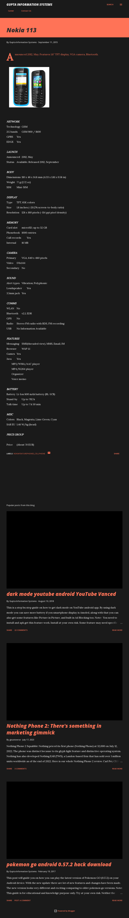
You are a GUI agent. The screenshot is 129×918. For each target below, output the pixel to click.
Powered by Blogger (64, 911)
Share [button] (116, 453)
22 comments (20, 630)
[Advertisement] (64, 482)
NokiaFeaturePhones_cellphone (29, 453)
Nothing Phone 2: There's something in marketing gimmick (54, 729)
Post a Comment (22, 900)
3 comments (20, 768)
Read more (117, 630)
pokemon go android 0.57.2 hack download (59, 864)
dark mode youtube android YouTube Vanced (61, 593)
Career (9, 11)
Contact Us (25, 11)
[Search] (110, 4)
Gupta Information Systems (29, 4)
